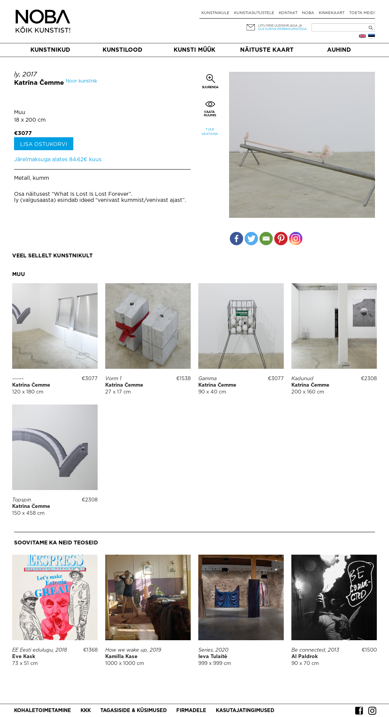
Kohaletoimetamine (42, 711)
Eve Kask (23, 657)
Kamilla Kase (121, 657)
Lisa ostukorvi (43, 144)
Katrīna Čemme (39, 83)
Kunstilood (122, 50)
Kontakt (288, 13)
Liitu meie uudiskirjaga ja (280, 25)
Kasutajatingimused (245, 711)
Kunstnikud (50, 50)
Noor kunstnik (81, 81)
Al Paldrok (304, 657)
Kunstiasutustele (254, 13)
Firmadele (191, 711)
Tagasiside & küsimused (133, 711)
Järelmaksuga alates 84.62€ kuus (57, 159)
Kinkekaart (332, 13)
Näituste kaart (267, 50)
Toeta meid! (362, 13)
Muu (19, 112)
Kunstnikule (215, 13)
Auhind (339, 50)
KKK (86, 711)
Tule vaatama (209, 131)
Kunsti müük (194, 50)
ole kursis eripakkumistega (282, 29)
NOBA (308, 13)
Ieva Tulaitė (212, 657)
